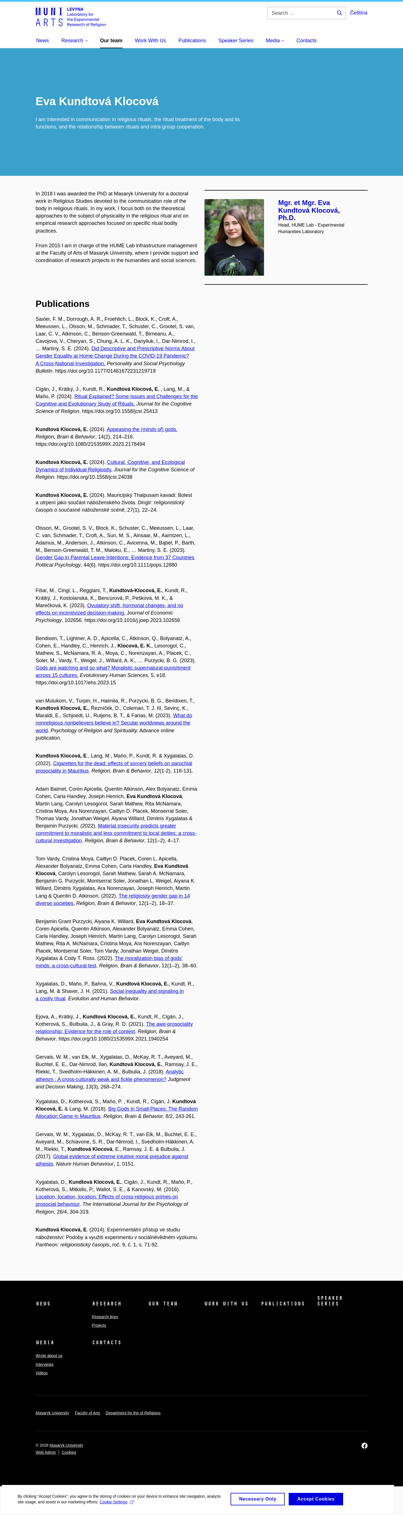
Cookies (69, 1452)
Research (106, 1304)
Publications (283, 1304)
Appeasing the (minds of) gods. (142, 429)
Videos (42, 1373)
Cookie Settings (134, 1507)
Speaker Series (330, 1301)
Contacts (106, 1342)
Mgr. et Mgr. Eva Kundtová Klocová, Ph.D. (309, 210)
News (43, 1304)
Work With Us (226, 1304)
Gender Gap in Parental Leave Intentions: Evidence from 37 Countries (115, 557)
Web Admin (46, 1452)
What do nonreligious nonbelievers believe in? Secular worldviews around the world (114, 723)
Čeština (358, 13)
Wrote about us (49, 1355)
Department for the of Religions (133, 1413)
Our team (163, 1304)
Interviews (45, 1364)
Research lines (105, 1316)
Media (45, 1342)
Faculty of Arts (87, 1413)
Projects (99, 1325)
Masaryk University (52, 1413)
